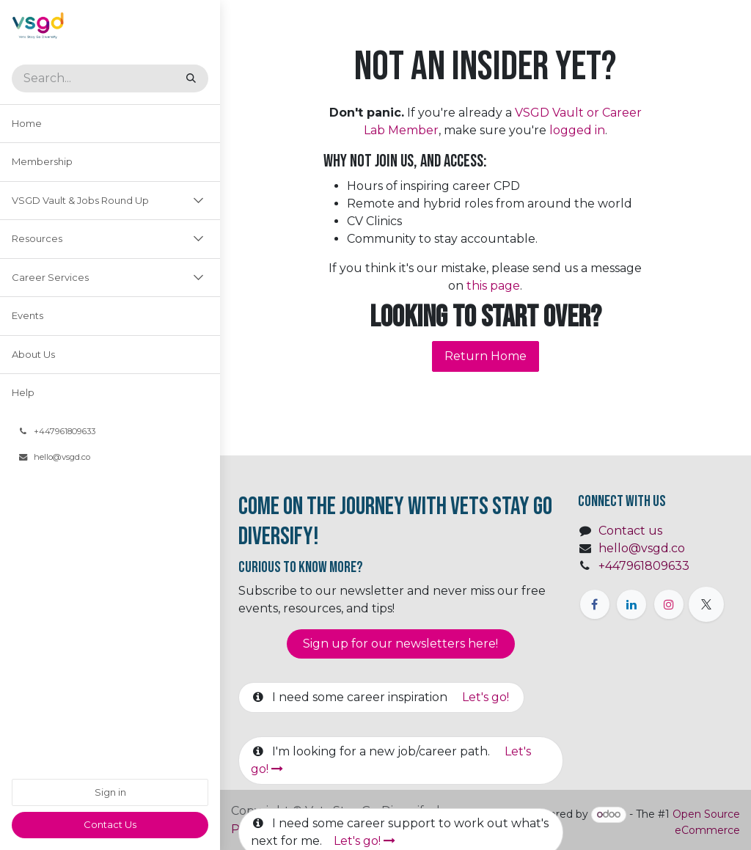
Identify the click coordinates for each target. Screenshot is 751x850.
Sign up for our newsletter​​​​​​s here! (400, 644)
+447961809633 (643, 566)
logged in (577, 130)
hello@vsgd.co (641, 548)
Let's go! (487, 697)
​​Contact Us (110, 824)
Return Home (485, 356)
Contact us (630, 531)
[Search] (191, 78)
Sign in (110, 792)
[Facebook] (594, 604)
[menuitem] (110, 124)
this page (493, 286)
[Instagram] (669, 604)
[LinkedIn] (631, 604)
